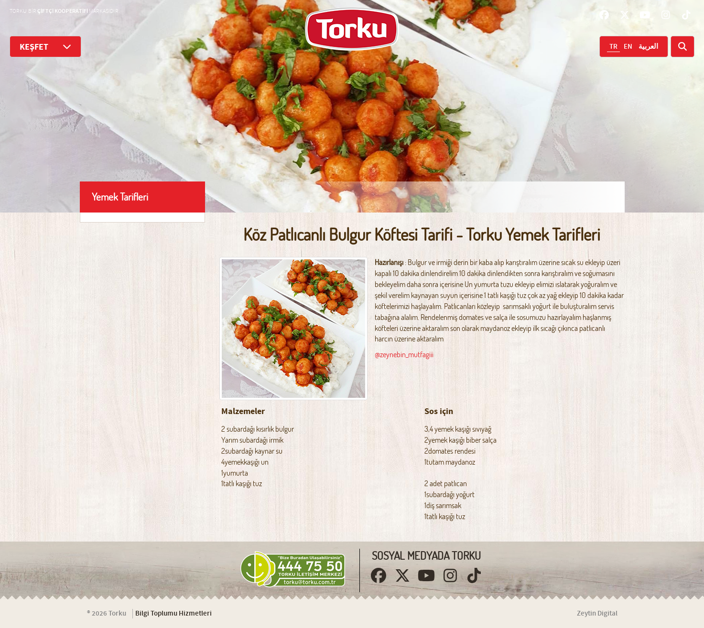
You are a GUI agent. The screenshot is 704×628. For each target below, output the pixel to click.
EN (628, 47)
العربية (648, 47)
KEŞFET (45, 46)
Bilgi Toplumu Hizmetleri (173, 613)
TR (613, 47)
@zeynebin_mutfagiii (404, 354)
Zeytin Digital (597, 613)
